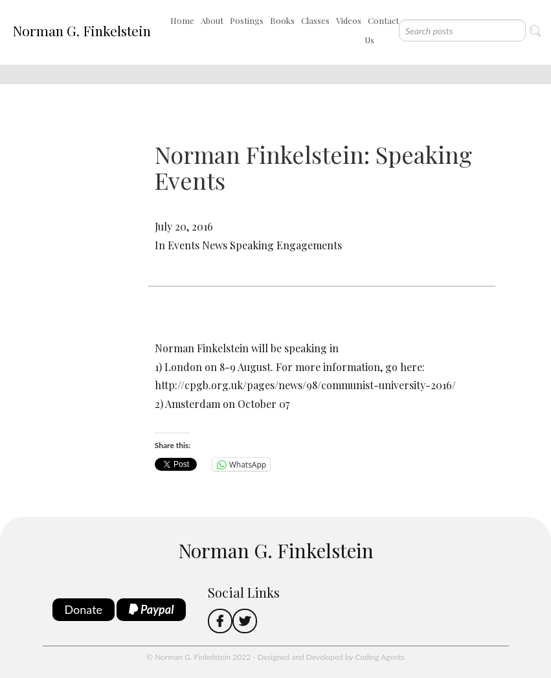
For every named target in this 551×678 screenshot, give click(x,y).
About (212, 20)
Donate (84, 609)
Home (182, 20)
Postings (247, 20)
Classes (315, 20)
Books (282, 20)
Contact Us (382, 30)
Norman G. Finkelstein (81, 30)
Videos (348, 20)
